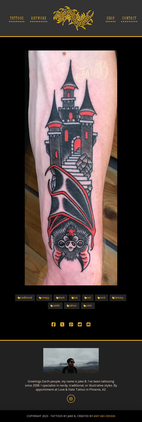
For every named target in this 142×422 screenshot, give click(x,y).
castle (55, 305)
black (60, 297)
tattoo (72, 305)
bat (75, 297)
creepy (44, 297)
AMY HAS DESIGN (104, 416)
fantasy (117, 297)
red (87, 297)
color (88, 305)
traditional (25, 297)
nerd (101, 297)
